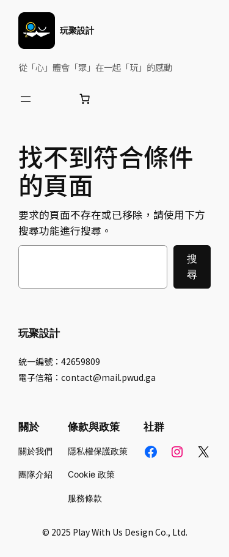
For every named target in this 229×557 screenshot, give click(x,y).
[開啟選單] (25, 99)
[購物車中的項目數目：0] (85, 99)
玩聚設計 (77, 30)
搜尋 (192, 267)
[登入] (55, 99)
